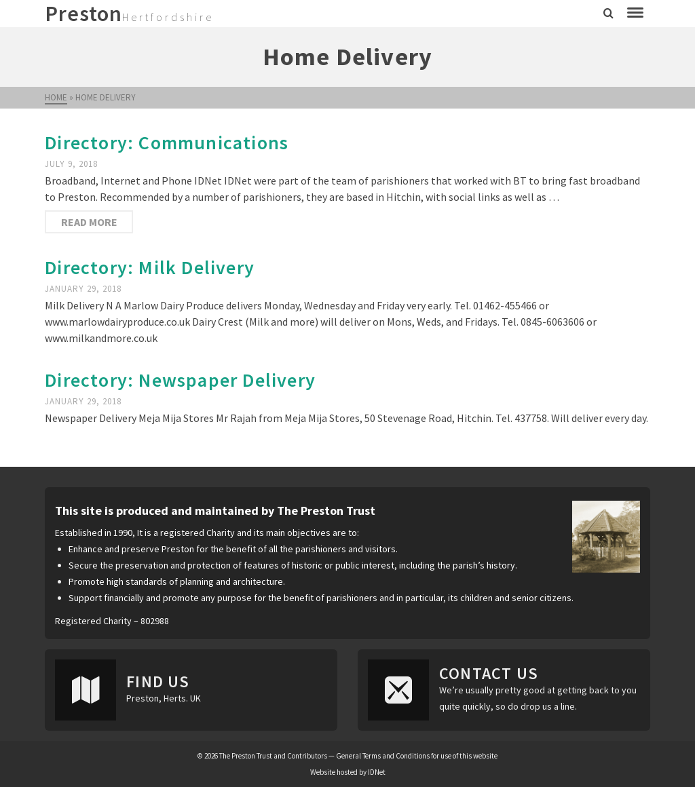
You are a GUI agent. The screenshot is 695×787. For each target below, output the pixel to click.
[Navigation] (635, 13)
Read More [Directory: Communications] (89, 222)
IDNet (377, 772)
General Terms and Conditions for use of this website (416, 756)
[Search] (608, 13)
